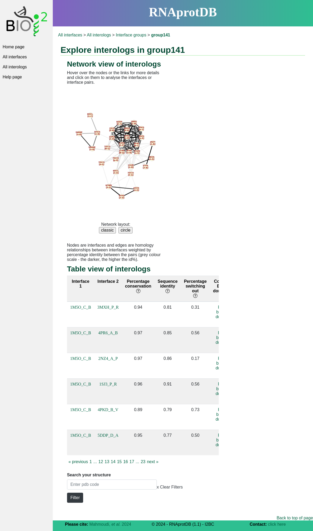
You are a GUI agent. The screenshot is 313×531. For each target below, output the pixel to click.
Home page (14, 47)
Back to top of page (295, 518)
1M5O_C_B (80, 307)
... (95, 461)
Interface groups (131, 35)
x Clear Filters (170, 487)
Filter (75, 497)
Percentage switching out (195, 288)
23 (143, 461)
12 (100, 461)
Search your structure (89, 475)
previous (78, 461)
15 (119, 461)
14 (113, 461)
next (153, 461)
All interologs (15, 67)
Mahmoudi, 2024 (110, 524)
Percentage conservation (138, 286)
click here (277, 524)
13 (107, 461)
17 (132, 461)
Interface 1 (80, 283)
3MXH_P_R (108, 307)
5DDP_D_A (108, 435)
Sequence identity (168, 286)
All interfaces (15, 57)
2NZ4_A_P (108, 358)
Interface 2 (107, 281)
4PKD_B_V (108, 409)
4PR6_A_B (108, 333)
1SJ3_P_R (108, 384)
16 (125, 461)
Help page (12, 77)
